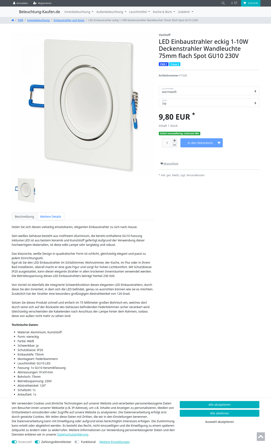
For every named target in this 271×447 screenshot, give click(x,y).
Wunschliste (169, 163)
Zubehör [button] (184, 12)
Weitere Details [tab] (50, 217)
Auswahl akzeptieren (219, 422)
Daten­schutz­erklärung (72, 434)
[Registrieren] (42, 3)
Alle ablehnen (219, 413)
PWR (20, 20)
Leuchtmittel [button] (138, 12)
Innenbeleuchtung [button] (78, 12)
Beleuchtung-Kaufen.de (39, 11)
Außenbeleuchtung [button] (110, 12)
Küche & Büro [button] (163, 12)
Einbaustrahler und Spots (69, 20)
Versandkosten (195, 175)
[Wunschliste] (234, 3)
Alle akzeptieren (220, 405)
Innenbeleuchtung (38, 20)
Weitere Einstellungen (114, 442)
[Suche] (223, 3)
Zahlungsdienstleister (56, 442)
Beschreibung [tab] (24, 217)
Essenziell (25, 442)
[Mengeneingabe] (167, 142)
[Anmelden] (20, 3)
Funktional (88, 442)
